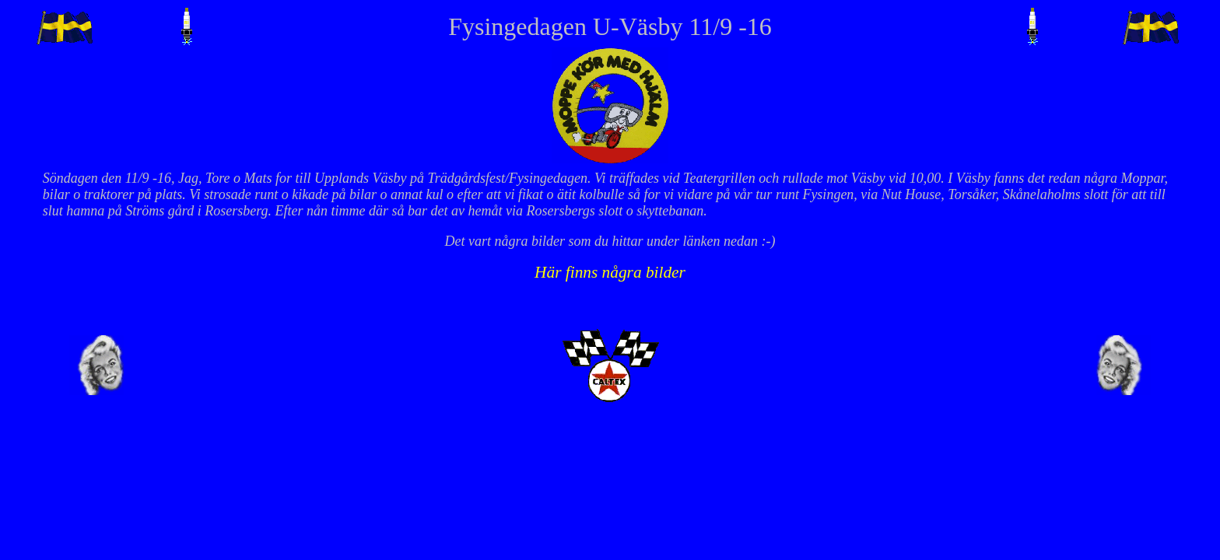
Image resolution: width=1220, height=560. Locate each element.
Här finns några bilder (610, 272)
